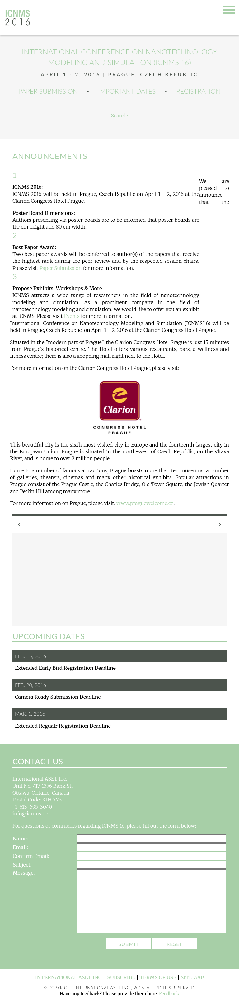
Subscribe (121, 977)
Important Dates (127, 91)
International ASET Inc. (69, 977)
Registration (198, 91)
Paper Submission (48, 91)
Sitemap (192, 977)
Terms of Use (158, 977)
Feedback (169, 993)
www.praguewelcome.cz (145, 503)
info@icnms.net (31, 814)
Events (71, 316)
